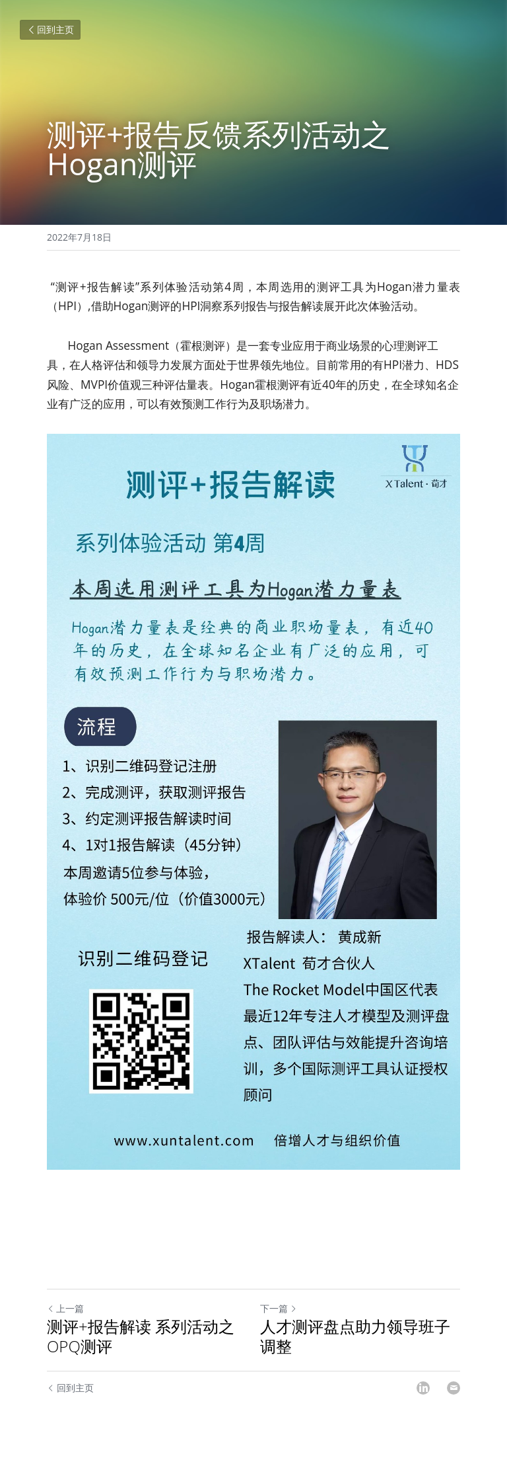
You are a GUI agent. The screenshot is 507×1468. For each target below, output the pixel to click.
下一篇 (278, 1308)
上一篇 (65, 1308)
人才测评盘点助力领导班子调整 (355, 1336)
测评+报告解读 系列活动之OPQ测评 (140, 1336)
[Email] (453, 1388)
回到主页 (50, 29)
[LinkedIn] (423, 1388)
